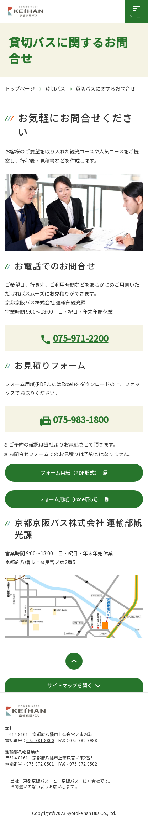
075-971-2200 (81, 338)
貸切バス (55, 88)
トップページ (20, 88)
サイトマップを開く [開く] (69, 685)
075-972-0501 (40, 764)
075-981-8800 (40, 740)
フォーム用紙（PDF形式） (70, 472)
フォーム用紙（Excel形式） (70, 499)
